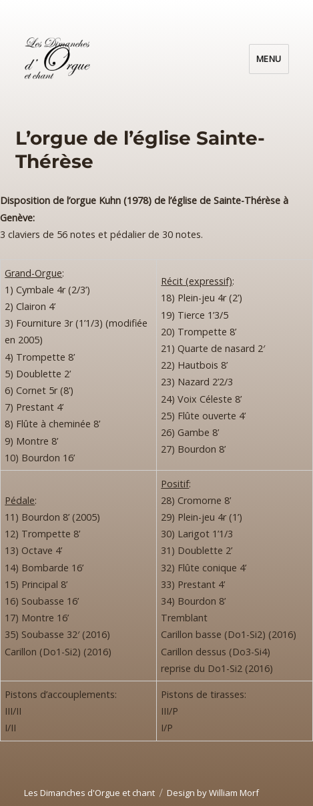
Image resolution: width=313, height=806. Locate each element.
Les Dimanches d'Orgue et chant (89, 793)
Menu (269, 59)
